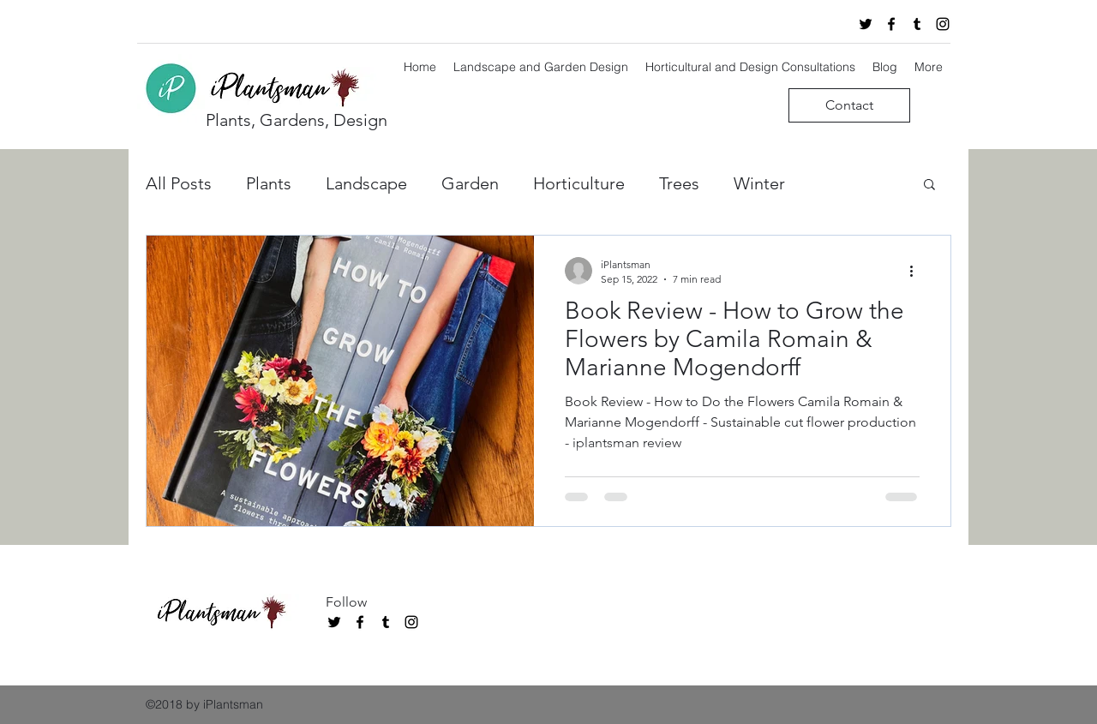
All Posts (179, 183)
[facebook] (891, 24)
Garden (470, 183)
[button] (929, 185)
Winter (759, 183)
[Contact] (849, 105)
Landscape (366, 183)
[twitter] (865, 24)
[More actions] (917, 270)
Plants (268, 183)
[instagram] (942, 24)
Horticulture (579, 183)
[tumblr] (917, 24)
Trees (679, 183)
